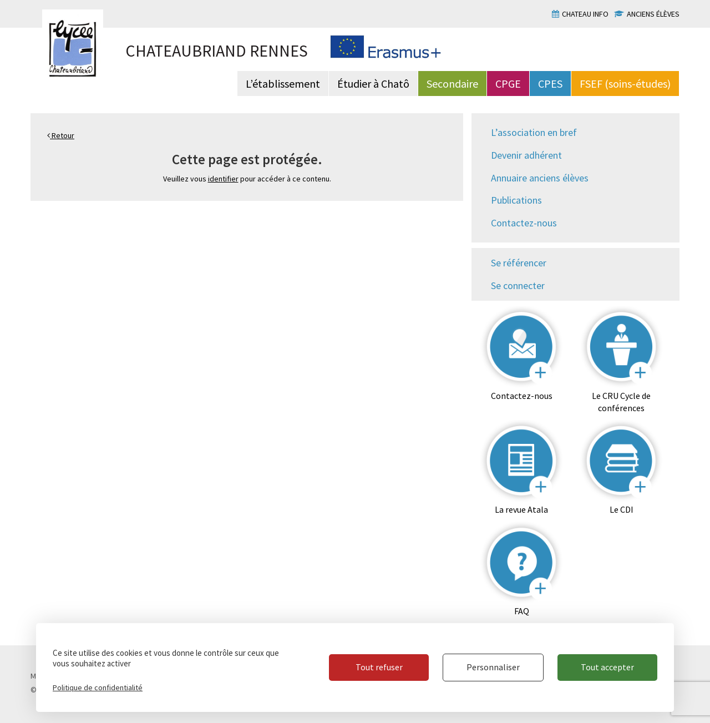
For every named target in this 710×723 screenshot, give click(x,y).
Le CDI (621, 509)
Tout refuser (379, 667)
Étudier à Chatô (373, 83)
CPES (550, 83)
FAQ (521, 610)
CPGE (508, 83)
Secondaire (452, 83)
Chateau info (585, 14)
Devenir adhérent (526, 155)
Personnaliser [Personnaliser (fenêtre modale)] (493, 667)
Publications (516, 200)
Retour (60, 135)
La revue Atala (521, 509)
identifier (223, 179)
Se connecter (518, 285)
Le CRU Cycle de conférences (621, 402)
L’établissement (283, 83)
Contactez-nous (524, 222)
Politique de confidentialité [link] (98, 687)
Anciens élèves (653, 14)
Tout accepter (607, 667)
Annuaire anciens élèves (540, 177)
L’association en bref (534, 132)
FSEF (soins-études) (625, 83)
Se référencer (518, 262)
